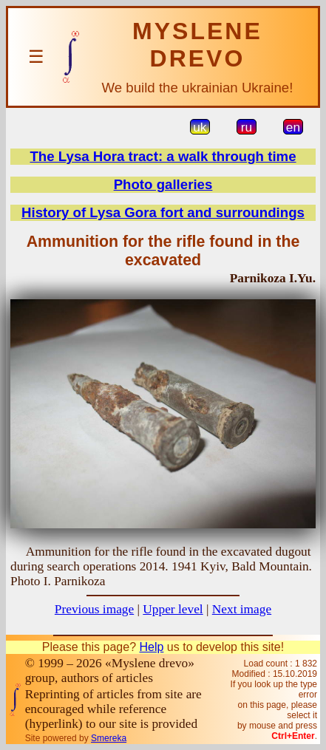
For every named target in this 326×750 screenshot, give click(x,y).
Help (151, 647)
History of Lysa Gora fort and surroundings (163, 212)
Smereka (108, 738)
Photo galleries (163, 184)
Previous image (94, 609)
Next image (241, 609)
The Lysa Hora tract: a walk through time (163, 156)
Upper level (173, 609)
